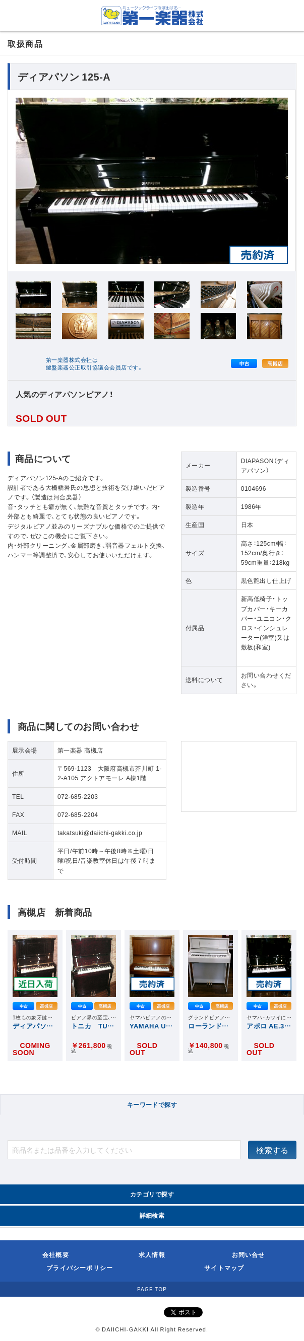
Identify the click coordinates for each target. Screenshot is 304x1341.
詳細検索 (152, 1215)
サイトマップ (224, 1267)
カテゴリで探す (152, 1194)
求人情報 (152, 1254)
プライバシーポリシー (79, 1267)
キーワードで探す (152, 1104)
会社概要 (55, 1254)
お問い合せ (248, 1254)
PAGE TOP (152, 1289)
